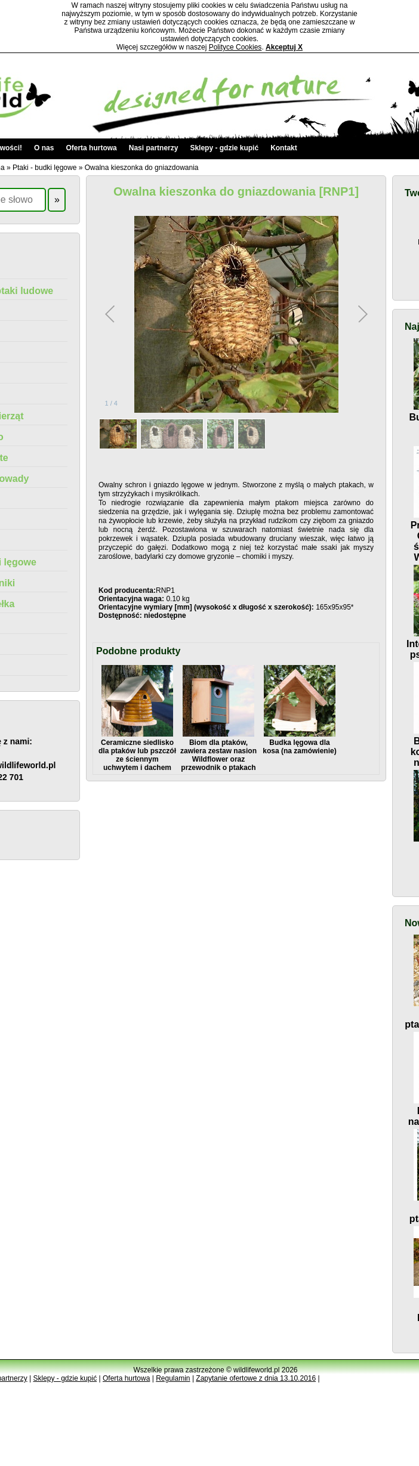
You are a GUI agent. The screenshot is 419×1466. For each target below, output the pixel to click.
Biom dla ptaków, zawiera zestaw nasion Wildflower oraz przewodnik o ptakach (218, 751)
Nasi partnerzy (153, 148)
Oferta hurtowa (91, 148)
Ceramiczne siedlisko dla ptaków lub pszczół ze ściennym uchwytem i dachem (137, 751)
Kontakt (283, 148)
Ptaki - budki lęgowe (44, 167)
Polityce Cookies (235, 47)
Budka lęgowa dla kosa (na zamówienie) (299, 742)
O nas (44, 148)
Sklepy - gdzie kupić (224, 148)
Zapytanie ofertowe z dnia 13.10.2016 (256, 1378)
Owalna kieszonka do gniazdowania (142, 167)
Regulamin (173, 1378)
